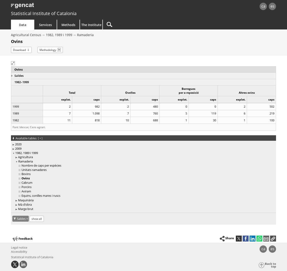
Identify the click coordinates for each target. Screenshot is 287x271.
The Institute (91, 25)
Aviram (26, 191)
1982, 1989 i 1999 (59, 35)
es (272, 6)
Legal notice (19, 247)
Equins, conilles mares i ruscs (40, 196)
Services (45, 25)
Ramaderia (85, 35)
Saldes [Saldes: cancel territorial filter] (21, 219)
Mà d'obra (25, 204)
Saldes (19, 76)
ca (263, 6)
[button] (13, 63)
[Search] (142, 24)
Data (22, 25)
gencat (64, 7)
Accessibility (19, 252)
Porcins (26, 187)
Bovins (26, 174)
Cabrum (26, 183)
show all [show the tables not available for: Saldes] (37, 219)
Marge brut (25, 209)
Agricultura (25, 157)
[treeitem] (143, 144)
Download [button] (19, 50)
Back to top (270, 265)
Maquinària (26, 200)
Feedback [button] (22, 239)
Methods (68, 25)
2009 (18, 148)
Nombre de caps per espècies (41, 165)
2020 (18, 144)
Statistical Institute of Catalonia (44, 13)
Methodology (48, 50)
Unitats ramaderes (34, 170)
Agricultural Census (26, 35)
